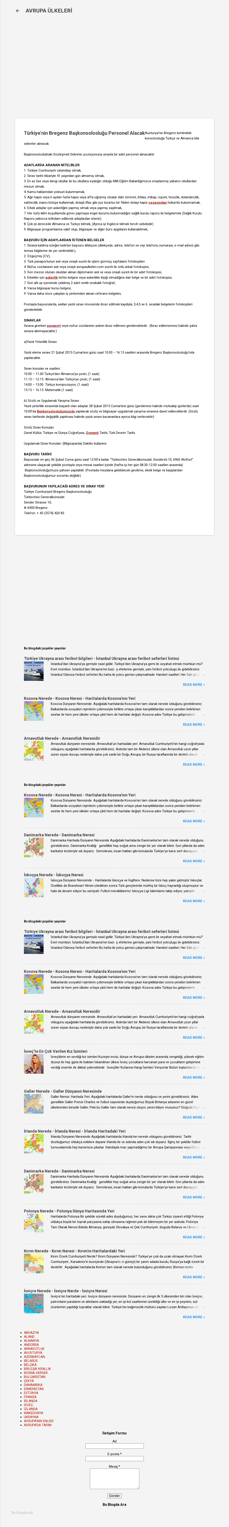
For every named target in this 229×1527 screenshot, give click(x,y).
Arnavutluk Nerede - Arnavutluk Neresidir (62, 738)
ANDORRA (31, 1345)
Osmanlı (92, 433)
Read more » (194, 685)
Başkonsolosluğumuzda (56, 411)
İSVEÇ (28, 1405)
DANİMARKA (33, 1385)
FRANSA (30, 1397)
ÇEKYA (29, 1381)
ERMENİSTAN (34, 1389)
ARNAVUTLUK (34, 1349)
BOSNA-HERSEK (36, 1373)
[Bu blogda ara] (114, 1512)
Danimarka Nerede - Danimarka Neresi (59, 835)
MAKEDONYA (33, 1413)
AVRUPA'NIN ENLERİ (38, 1421)
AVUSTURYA (33, 1353)
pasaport (54, 326)
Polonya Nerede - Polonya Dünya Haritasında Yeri (69, 1211)
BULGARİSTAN (34, 1377)
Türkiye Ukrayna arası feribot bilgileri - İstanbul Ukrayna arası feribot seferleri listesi (101, 658)
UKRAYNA (31, 1417)
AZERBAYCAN (34, 1357)
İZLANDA (31, 1409)
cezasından (157, 203)
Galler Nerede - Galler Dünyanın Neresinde (63, 1091)
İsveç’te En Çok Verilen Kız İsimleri (55, 1051)
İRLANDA (30, 1401)
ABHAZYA (31, 1333)
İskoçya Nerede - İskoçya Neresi (53, 874)
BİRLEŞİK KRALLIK (37, 1369)
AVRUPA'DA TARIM (37, 1425)
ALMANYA (31, 1341)
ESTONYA (31, 1393)
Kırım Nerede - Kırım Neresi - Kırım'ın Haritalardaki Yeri (74, 1251)
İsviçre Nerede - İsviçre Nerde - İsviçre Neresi (65, 1291)
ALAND (29, 1337)
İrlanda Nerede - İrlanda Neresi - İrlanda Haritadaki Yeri (75, 1131)
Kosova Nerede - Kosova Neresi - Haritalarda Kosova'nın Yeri (80, 698)
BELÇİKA (30, 1365)
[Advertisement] (87, 69)
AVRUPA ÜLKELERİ (49, 11)
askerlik (51, 278)
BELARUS (31, 1361)
